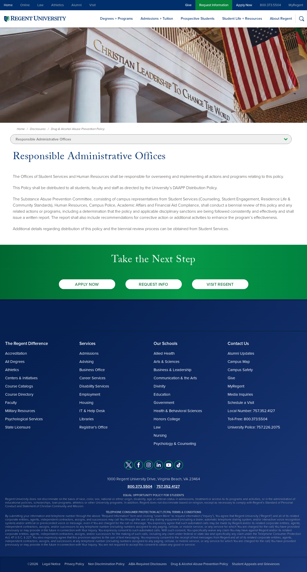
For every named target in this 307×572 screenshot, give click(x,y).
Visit (92, 5)
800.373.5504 (270, 5)
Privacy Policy (74, 564)
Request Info (153, 284)
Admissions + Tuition (157, 18)
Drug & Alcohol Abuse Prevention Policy (199, 564)
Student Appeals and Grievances (256, 564)
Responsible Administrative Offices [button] (43, 139)
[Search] (301, 18)
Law (40, 5)
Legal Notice (51, 564)
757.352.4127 (168, 486)
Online (25, 5)
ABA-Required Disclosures (148, 564)
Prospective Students (198, 18)
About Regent (281, 18)
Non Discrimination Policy (106, 564)
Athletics (57, 5)
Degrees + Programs (116, 18)
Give (188, 5)
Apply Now (244, 5)
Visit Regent (220, 284)
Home (8, 5)
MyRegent (296, 5)
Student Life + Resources (242, 18)
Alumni (76, 5)
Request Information (213, 5)
